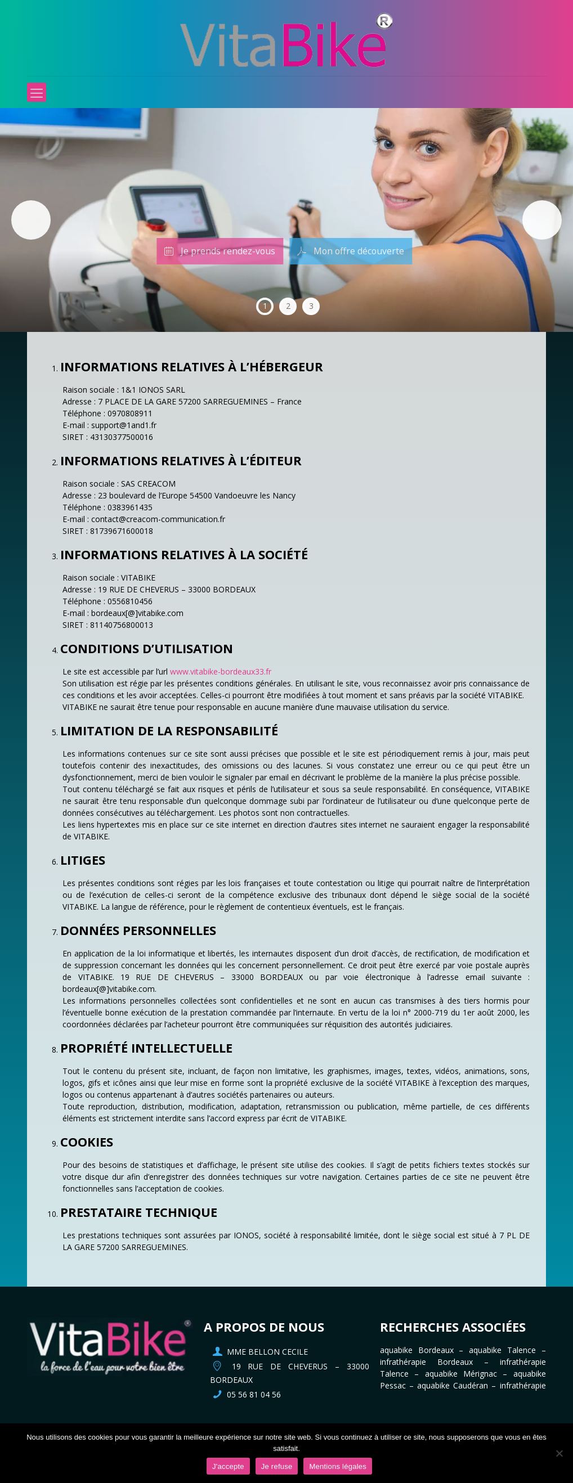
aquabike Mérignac (461, 1373)
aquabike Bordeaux (417, 1350)
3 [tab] (311, 305)
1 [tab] (265, 305)
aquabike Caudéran (452, 1385)
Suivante (542, 220)
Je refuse (277, 1466)
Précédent (31, 220)
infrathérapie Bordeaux (426, 1361)
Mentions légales (337, 1466)
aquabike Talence (502, 1350)
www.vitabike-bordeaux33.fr (220, 671)
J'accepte (228, 1466)
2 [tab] (288, 305)
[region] (286, 220)
